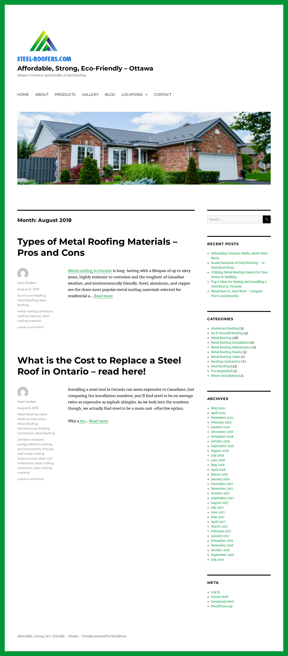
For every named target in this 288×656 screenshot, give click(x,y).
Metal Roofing (27, 300)
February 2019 (221, 422)
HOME (23, 94)
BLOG (110, 94)
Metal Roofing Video (225, 357)
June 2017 (218, 512)
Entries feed (219, 597)
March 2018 (219, 474)
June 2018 (218, 460)
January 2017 (220, 536)
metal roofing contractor (35, 311)
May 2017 (218, 517)
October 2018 (220, 441)
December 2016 (222, 541)
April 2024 (218, 413)
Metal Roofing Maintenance (231, 347)
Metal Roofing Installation (230, 343)
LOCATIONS (132, 94)
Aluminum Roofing (31, 295)
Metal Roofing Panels (226, 352)
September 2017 (222, 498)
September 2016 (222, 555)
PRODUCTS (65, 94)
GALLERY (90, 94)
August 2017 (220, 503)
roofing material (29, 316)
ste (82, 421)
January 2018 (220, 479)
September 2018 (222, 446)
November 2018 (222, 437)
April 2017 (218, 522)
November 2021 (222, 418)
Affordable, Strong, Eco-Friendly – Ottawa (85, 68)
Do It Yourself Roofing (227, 333)
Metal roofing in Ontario (90, 270)
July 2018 (217, 455)
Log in (215, 592)
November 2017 (222, 489)
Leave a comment (30, 327)
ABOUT (41, 94)
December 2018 (222, 432)
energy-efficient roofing (34, 444)
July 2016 (217, 560)
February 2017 (221, 531)
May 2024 (218, 408)
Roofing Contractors (226, 361)
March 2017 (219, 526)
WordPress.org (221, 606)
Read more (103, 296)
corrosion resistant (30, 439)
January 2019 (220, 427)
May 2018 (218, 465)
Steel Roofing (45, 433)
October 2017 (220, 493)
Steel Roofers (26, 283)
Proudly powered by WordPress (104, 636)
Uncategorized (221, 371)
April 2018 (218, 470)
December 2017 (222, 484)
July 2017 (217, 508)
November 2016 (222, 545)
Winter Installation (224, 376)
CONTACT (162, 94)
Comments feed (222, 601)
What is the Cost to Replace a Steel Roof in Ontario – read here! (99, 366)
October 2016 (220, 550)
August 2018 (220, 451)
